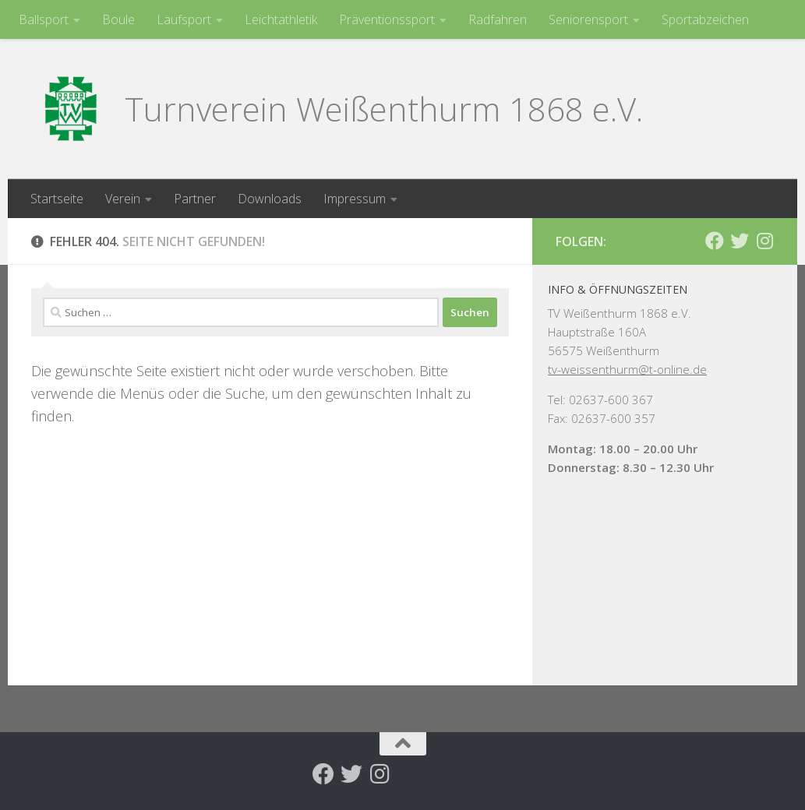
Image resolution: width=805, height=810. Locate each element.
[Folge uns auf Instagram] (764, 240)
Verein (122, 198)
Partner (195, 198)
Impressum (354, 198)
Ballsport (44, 19)
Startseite (56, 198)
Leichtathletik (281, 19)
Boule (118, 19)
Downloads (270, 198)
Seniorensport (588, 19)
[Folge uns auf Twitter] (739, 240)
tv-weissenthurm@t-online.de (627, 369)
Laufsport (184, 19)
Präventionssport (387, 19)
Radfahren (497, 19)
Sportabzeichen (705, 19)
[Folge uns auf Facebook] (714, 240)
